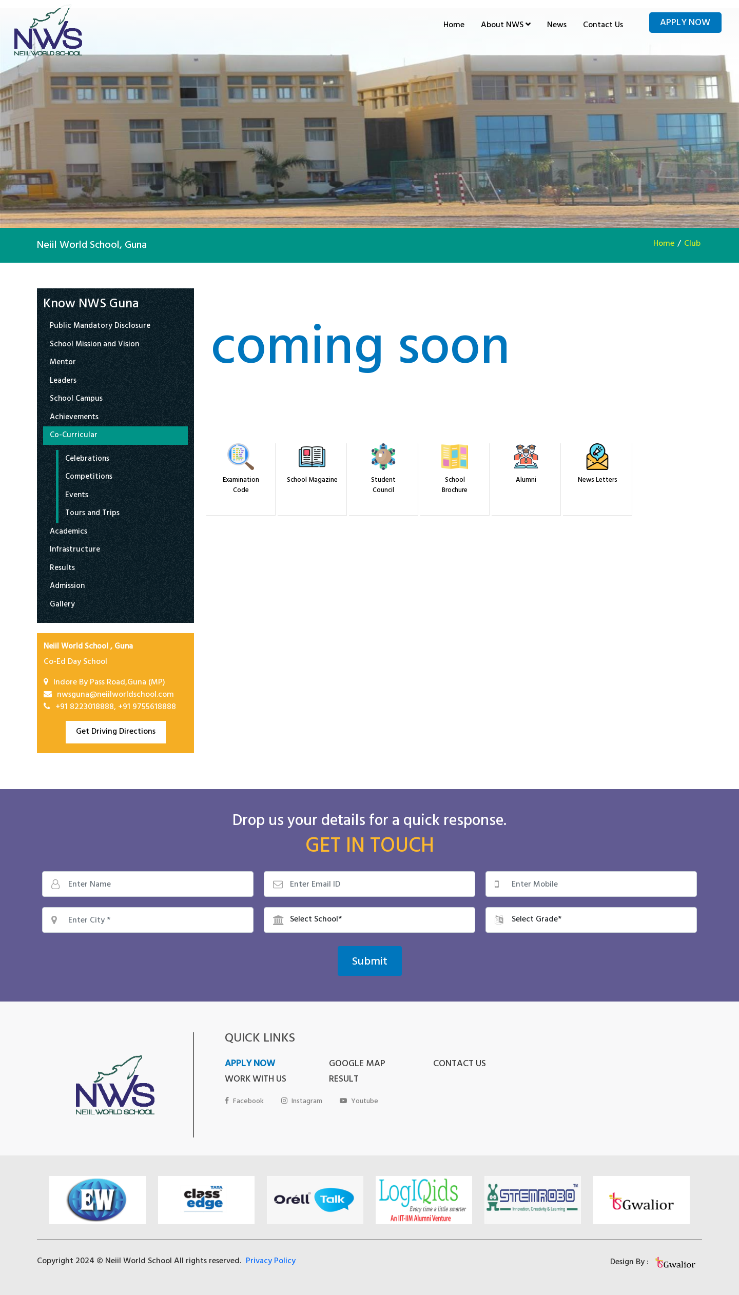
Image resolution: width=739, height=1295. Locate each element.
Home (453, 25)
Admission (67, 587)
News (557, 25)
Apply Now (685, 23)
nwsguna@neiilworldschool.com (115, 695)
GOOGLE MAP (357, 1064)
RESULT (344, 1080)
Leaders (63, 382)
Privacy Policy (271, 1261)
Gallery (62, 606)
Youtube (359, 1101)
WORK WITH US (255, 1080)
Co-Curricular (74, 436)
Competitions (88, 478)
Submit (369, 962)
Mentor (63, 363)
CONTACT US (459, 1064)
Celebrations (87, 460)
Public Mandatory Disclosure (100, 327)
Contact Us (603, 25)
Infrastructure (75, 551)
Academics (68, 533)
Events (76, 496)
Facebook (244, 1101)
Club (692, 244)
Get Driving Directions (115, 732)
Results (62, 569)
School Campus (76, 400)
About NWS (506, 25)
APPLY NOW (250, 1064)
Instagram (301, 1101)
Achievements (74, 418)
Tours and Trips (92, 514)
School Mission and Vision (94, 345)
